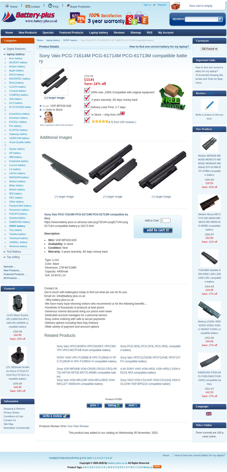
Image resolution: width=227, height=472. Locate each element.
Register (162, 4)
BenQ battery (16, 82)
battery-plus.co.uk (117, 463)
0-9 (141, 467)
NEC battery (15, 197)
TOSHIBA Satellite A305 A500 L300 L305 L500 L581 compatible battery (209, 276)
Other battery (16, 201)
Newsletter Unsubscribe (17, 427)
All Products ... (12, 278)
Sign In (147, 4)
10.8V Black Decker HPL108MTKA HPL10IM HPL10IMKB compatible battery (17, 321)
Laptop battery (98, 32)
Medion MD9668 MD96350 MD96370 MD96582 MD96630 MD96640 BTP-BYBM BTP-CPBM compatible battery (209, 165)
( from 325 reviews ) (124, 122)
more (20, 288)
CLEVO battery (17, 86)
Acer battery (15, 58)
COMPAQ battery (18, 94)
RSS (149, 32)
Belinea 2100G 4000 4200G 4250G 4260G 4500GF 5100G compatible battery (209, 327)
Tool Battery (14, 251)
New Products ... (13, 270)
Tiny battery (15, 230)
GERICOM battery (18, 138)
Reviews (119, 32)
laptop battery (53, 40)
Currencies (202, 40)
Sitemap (135, 32)
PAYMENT (62, 458)
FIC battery (15, 126)
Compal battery (17, 90)
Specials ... (10, 266)
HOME (52, 458)
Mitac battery (15, 185)
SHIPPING (74, 458)
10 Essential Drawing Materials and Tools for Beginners (209, 79)
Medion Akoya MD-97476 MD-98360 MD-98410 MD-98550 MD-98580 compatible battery (209, 222)
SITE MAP (87, 458)
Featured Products (71, 32)
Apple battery (16, 70)
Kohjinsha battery (18, 161)
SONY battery (70, 40)
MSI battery (15, 193)
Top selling (13, 257)
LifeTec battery (16, 173)
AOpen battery (16, 66)
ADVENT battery (17, 62)
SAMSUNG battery (19, 222)
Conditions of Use (13, 416)
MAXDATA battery (18, 177)
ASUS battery (16, 74)
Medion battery (17, 181)
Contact (33, 6)
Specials (48, 32)
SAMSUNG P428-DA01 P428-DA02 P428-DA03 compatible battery (209, 378)
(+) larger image (65, 195)
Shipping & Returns (14, 408)
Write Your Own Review (74, 426)
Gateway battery (17, 134)
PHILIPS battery (17, 213)
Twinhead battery (18, 238)
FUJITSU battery (18, 130)
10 (111, 458)
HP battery (14, 153)
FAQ (53, 6)
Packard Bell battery (20, 205)
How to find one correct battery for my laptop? (159, 46)
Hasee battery (16, 149)
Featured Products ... (15, 274)
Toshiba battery (17, 234)
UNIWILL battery (17, 242)
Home (11, 6)
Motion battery (16, 189)
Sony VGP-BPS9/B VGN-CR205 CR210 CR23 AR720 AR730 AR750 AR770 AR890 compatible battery (87, 372)
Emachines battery (19, 113)
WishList (148, 467)
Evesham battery (18, 117)
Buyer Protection (78, 6)
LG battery (14, 169)
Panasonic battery (18, 209)
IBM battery (15, 157)
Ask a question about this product (56, 124)
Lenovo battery (17, 165)
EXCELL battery (17, 122)
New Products (28, 32)
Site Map (8, 424)
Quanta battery (17, 218)
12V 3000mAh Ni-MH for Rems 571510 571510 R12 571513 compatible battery (17, 373)
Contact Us (10, 420)
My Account (166, 32)
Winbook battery (17, 246)
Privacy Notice (11, 412)
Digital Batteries (16, 48)
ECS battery (15, 103)
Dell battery (15, 99)
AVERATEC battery (19, 78)
